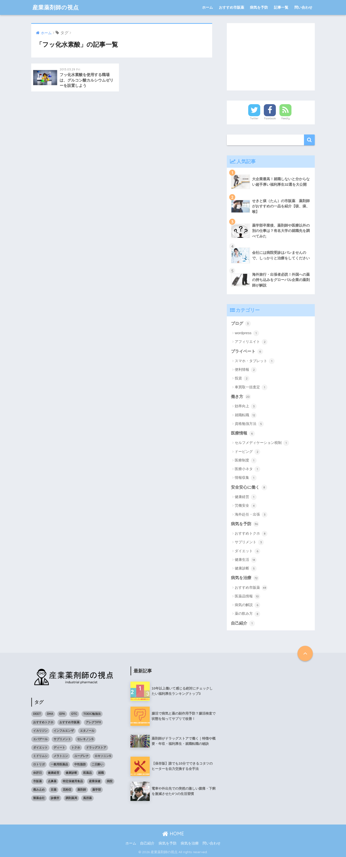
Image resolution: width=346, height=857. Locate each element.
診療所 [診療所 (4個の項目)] (55, 798)
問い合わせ (303, 7)
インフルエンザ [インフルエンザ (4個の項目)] (64, 730)
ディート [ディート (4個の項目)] (59, 747)
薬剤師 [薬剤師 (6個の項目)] (81, 789)
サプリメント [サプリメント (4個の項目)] (62, 739)
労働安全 (246, 506)
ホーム (207, 7)
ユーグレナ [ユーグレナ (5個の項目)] (81, 756)
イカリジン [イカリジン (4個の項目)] (40, 730)
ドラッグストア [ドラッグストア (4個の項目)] (96, 747)
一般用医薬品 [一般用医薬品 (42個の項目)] (59, 764)
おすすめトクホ (251, 534)
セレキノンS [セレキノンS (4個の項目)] (85, 739)
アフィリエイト (251, 342)
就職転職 (246, 415)
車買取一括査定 (251, 387)
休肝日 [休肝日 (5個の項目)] (37, 772)
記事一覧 (281, 7)
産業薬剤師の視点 (55, 7)
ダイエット (247, 551)
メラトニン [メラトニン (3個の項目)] (61, 756)
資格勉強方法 (249, 424)
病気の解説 (247, 605)
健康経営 (246, 497)
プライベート (247, 351)
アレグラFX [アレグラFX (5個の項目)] (93, 722)
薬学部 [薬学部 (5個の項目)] (96, 789)
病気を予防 (259, 7)
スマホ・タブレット (255, 361)
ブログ (241, 323)
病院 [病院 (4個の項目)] (109, 781)
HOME (173, 834)
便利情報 (246, 370)
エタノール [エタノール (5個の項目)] (87, 730)
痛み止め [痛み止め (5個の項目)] (39, 789)
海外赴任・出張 (251, 515)
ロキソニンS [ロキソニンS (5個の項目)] (103, 756)
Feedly (285, 118)
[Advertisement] (271, 56)
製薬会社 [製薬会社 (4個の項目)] (39, 798)
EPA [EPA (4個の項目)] (62, 714)
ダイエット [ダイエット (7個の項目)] (40, 747)
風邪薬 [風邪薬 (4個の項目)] (87, 798)
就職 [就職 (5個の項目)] (101, 772)
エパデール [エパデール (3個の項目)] (40, 739)
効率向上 (246, 406)
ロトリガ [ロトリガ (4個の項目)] (39, 764)
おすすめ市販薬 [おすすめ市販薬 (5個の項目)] (69, 722)
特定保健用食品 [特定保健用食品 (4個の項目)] (73, 781)
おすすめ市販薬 (231, 7)
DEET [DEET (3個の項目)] (37, 714)
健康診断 (246, 568)
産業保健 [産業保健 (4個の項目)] (94, 781)
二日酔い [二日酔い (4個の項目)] (97, 764)
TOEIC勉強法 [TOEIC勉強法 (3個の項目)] (92, 714)
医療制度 (246, 460)
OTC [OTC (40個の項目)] (74, 714)
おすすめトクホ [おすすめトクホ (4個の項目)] (43, 722)
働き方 (241, 397)
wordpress (247, 333)
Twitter (254, 118)
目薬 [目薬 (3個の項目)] (53, 789)
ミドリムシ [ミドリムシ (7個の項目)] (40, 756)
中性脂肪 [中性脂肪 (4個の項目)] (80, 764)
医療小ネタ (247, 469)
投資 (242, 378)
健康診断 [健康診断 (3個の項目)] (71, 772)
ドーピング (247, 452)
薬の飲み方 (247, 614)
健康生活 (246, 560)
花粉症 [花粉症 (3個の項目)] (67, 789)
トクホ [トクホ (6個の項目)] (75, 747)
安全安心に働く (249, 487)
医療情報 (243, 433)
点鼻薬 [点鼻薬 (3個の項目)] (52, 781)
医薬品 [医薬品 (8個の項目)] (87, 772)
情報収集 (246, 478)
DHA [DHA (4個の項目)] (50, 714)
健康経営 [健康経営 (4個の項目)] (53, 772)
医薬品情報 (247, 596)
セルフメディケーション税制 (262, 443)
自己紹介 (243, 623)
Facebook (270, 118)
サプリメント (249, 542)
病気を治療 (245, 578)
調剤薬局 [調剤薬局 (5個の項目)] (71, 798)
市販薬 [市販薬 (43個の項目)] (37, 781)
